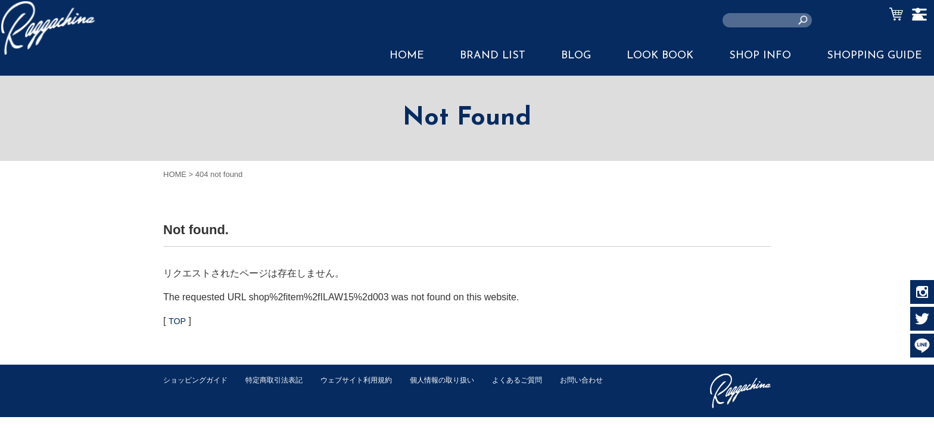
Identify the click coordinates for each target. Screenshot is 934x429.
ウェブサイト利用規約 (369, 379)
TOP (178, 321)
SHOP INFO (760, 55)
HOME (407, 55)
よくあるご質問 (540, 379)
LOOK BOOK (660, 55)
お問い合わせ (186, 392)
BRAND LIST (492, 55)
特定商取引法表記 (282, 379)
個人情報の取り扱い (461, 379)
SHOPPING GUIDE (874, 55)
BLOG (576, 55)
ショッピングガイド (198, 379)
